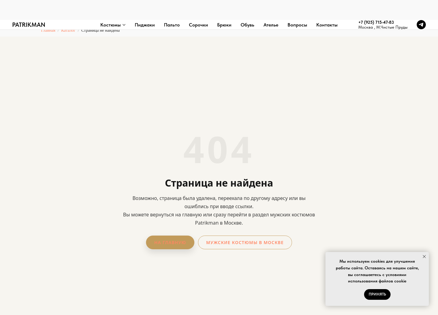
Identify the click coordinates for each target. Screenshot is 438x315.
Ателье (270, 5)
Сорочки (198, 5)
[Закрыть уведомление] (424, 257)
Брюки (224, 5)
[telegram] (421, 4)
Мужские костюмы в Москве (245, 242)
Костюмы (110, 5)
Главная (48, 30)
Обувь (247, 5)
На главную (170, 242)
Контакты (327, 5)
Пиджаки (145, 5)
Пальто (172, 5)
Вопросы (297, 5)
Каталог (68, 30)
